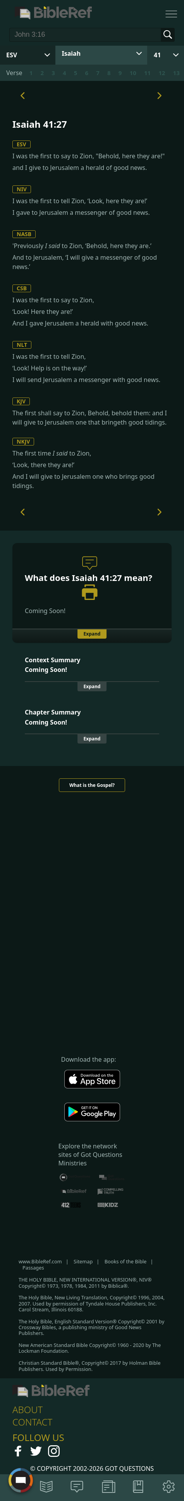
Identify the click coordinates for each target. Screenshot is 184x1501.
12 (161, 73)
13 (176, 73)
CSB (22, 288)
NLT (22, 344)
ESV (21, 144)
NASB (24, 234)
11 (147, 73)
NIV (22, 189)
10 (133, 73)
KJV (21, 401)
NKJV (23, 441)
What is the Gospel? (92, 785)
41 (157, 55)
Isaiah (71, 53)
